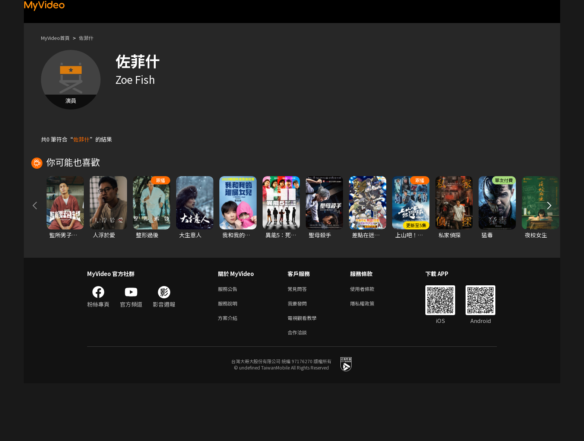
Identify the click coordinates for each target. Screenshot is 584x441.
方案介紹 (229, 374)
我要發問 (299, 358)
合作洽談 (299, 389)
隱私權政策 (369, 358)
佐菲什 (92, 38)
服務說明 (229, 358)
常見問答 (299, 342)
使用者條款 (369, 342)
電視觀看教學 (304, 374)
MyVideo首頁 (58, 38)
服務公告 (229, 342)
